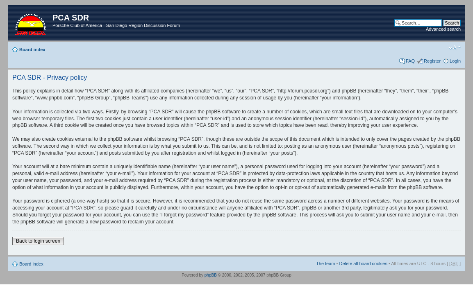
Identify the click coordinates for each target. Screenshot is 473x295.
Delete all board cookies (363, 263)
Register (432, 61)
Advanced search (443, 29)
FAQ (410, 61)
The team (325, 263)
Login (455, 61)
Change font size (455, 48)
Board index (32, 49)
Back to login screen (38, 241)
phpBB (211, 275)
